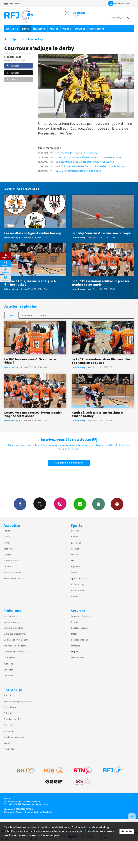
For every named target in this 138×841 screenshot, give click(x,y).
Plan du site (42, 804)
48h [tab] (11, 315)
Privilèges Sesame (79, 628)
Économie (8, 549)
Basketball (76, 543)
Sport (25, 28)
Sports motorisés (79, 578)
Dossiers (8, 566)
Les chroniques (11, 622)
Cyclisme (75, 554)
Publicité (8, 713)
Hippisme (75, 566)
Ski (72, 560)
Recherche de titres (13, 628)
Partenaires (9, 725)
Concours (8, 675)
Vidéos (66, 28)
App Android (117, 504)
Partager (12, 65)
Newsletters (79, 504)
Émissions (39, 28)
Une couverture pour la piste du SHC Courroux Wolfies (76, 161)
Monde (7, 543)
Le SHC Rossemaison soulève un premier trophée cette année (80, 157)
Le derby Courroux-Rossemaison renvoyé (101, 233)
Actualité (12, 28)
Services (80, 28)
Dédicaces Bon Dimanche (16, 640)
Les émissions (10, 616)
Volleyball (75, 549)
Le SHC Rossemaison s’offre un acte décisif (69, 170)
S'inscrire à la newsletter (69, 462)
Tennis (74, 572)
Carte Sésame (10, 707)
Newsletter (9, 749)
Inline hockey (34, 39)
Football (75, 530)
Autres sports (77, 590)
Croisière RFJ (97, 28)
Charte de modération (14, 737)
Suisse (7, 536)
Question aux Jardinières (15, 651)
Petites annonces (79, 640)
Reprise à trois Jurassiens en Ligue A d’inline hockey (30, 282)
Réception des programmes (17, 701)
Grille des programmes (15, 634)
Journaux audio (11, 560)
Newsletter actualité (13, 578)
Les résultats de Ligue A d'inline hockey (67, 152)
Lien (10, 79)
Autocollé (8, 664)
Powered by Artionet (13, 812)
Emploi (74, 651)
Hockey (74, 536)
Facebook (20, 504)
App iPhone (98, 504)
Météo (74, 634)
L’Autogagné (9, 657)
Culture (7, 554)
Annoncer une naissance (15, 645)
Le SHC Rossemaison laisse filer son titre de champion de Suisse (81, 166)
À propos (8, 695)
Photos (54, 28)
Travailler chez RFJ (12, 719)
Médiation (8, 731)
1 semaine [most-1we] (27, 315)
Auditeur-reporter (119, 3)
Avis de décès (77, 657)
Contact (7, 743)
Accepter (127, 831)
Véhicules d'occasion (81, 616)
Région (7, 530)
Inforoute (75, 645)
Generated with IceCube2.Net (38, 812)
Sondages (8, 669)
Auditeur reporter (12, 572)
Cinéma (75, 622)
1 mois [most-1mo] (43, 315)
